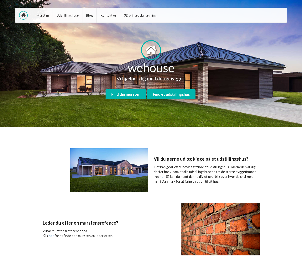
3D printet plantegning (140, 15)
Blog (89, 15)
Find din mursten (125, 94)
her (162, 177)
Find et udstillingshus (171, 94)
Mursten (43, 15)
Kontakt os (108, 15)
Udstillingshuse (67, 15)
